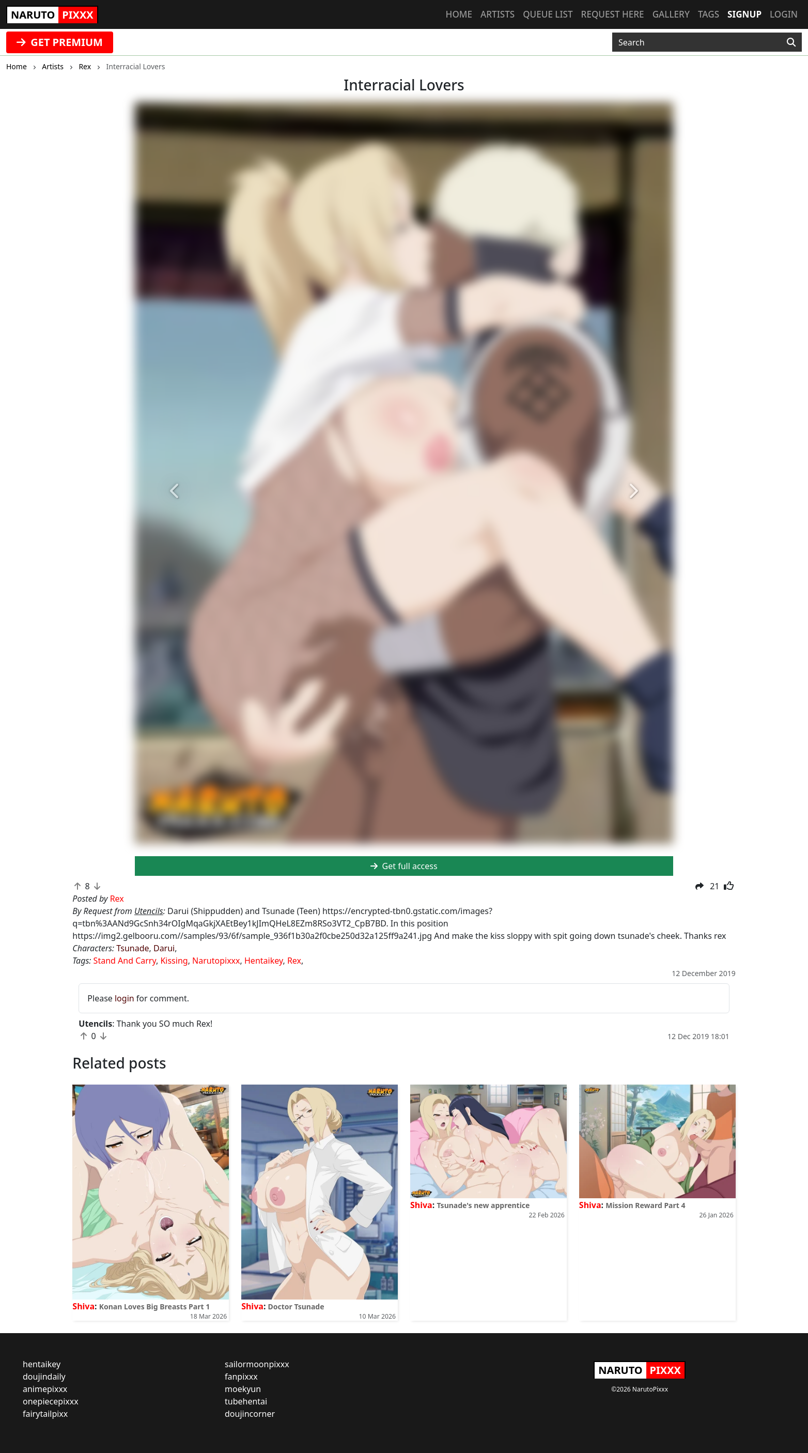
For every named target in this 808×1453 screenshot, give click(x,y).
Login (784, 14)
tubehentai (246, 1401)
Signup (744, 14)
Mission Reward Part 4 (645, 1205)
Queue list (547, 14)
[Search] (791, 42)
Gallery (671, 14)
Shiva (83, 1306)
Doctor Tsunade (296, 1306)
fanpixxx (241, 1376)
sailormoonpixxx (257, 1364)
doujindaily (44, 1376)
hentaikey (41, 1364)
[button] (175, 491)
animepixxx (45, 1389)
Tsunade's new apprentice (483, 1205)
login (124, 998)
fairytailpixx (45, 1413)
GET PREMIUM (60, 42)
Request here (612, 14)
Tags (708, 14)
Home (459, 14)
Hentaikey (263, 960)
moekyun (243, 1389)
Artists (497, 14)
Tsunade (132, 948)
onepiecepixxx (51, 1401)
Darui (164, 948)
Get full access (403, 866)
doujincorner (250, 1413)
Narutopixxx (216, 960)
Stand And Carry (125, 960)
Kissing (174, 960)
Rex (294, 960)
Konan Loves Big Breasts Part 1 (154, 1306)
